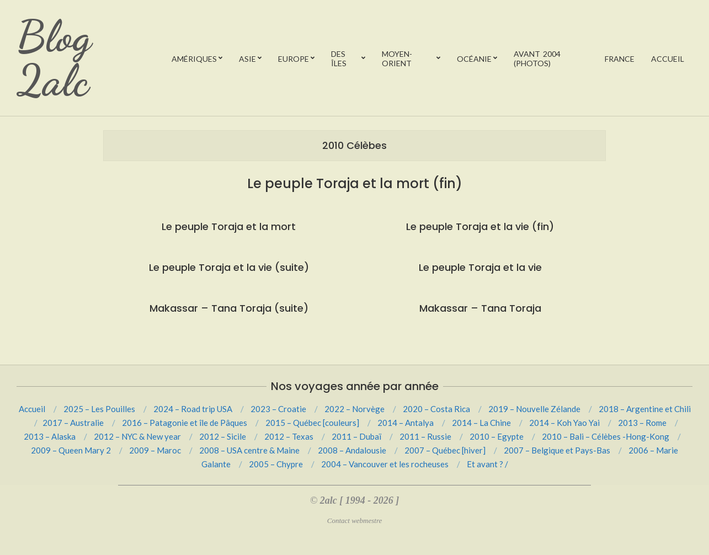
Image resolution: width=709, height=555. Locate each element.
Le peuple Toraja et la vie (480, 267)
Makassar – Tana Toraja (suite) (229, 308)
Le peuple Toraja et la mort (229, 226)
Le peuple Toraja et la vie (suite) (229, 267)
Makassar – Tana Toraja (480, 308)
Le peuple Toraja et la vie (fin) (480, 226)
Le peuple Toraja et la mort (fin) (354, 183)
